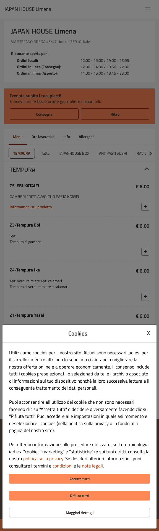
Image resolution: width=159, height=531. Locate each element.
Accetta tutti (79, 479)
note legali (92, 465)
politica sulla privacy (43, 458)
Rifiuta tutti (79, 496)
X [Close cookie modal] (148, 333)
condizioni (62, 465)
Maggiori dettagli (79, 512)
